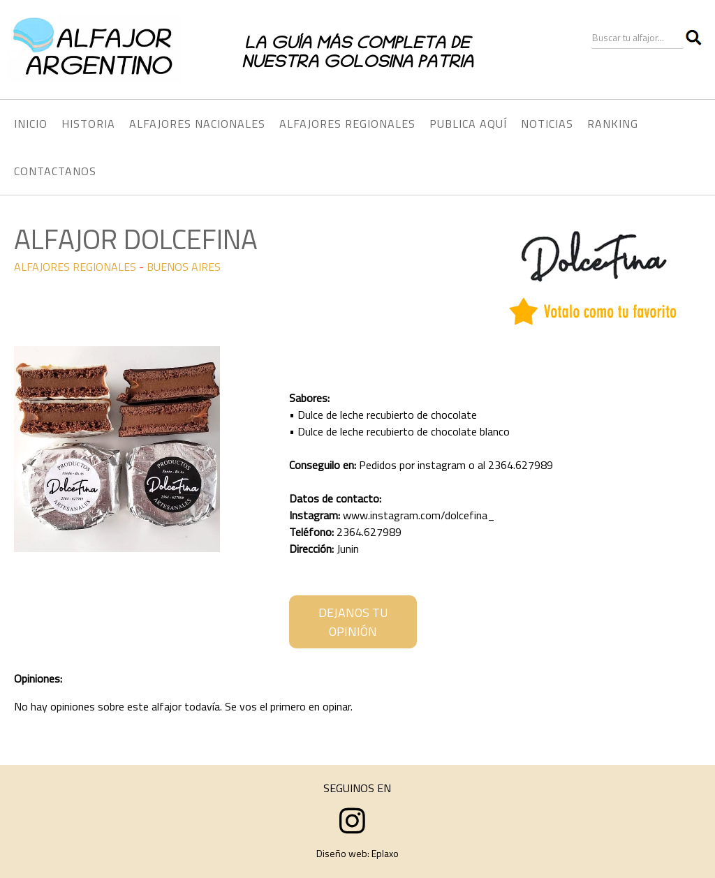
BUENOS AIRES (184, 266)
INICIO (30, 123)
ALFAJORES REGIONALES (75, 266)
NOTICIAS (547, 123)
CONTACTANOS (55, 171)
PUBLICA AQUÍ (468, 123)
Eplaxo (385, 853)
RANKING (612, 123)
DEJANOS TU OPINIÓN (353, 622)
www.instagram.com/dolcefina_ (419, 515)
